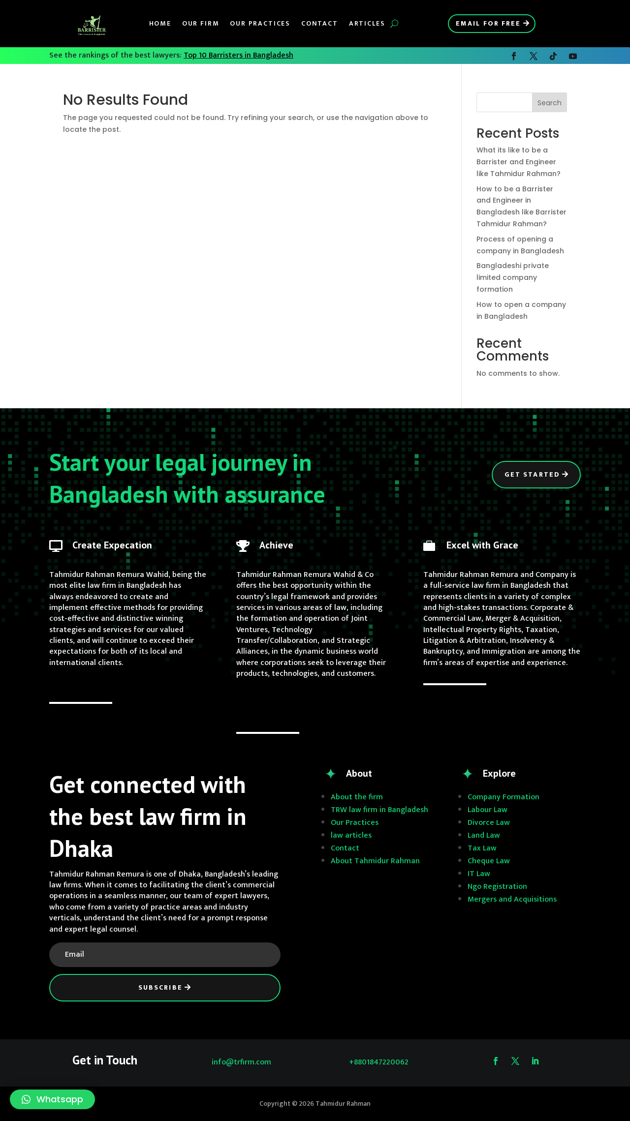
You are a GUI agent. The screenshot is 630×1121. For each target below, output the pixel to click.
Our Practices (260, 23)
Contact (319, 23)
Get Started (532, 474)
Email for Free (488, 23)
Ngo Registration (497, 886)
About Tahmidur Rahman (375, 861)
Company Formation (503, 797)
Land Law (484, 835)
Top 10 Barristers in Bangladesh (238, 55)
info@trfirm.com (241, 1062)
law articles (351, 835)
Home (160, 23)
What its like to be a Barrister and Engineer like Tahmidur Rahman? (518, 162)
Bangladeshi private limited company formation (512, 277)
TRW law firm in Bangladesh (379, 810)
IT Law (479, 873)
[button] (52, 1099)
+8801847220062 (379, 1062)
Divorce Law (489, 822)
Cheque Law (489, 861)
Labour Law (487, 810)
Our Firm (201, 23)
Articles (367, 23)
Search (549, 103)
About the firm (357, 797)
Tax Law (482, 848)
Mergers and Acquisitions (512, 899)
